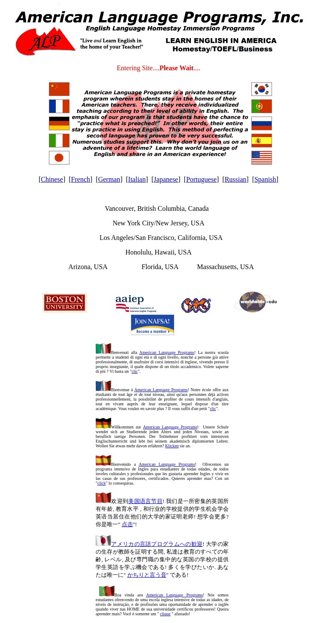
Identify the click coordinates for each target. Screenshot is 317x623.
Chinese (52, 179)
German (109, 179)
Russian (236, 179)
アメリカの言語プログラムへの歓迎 (156, 544)
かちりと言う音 (146, 575)
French (80, 179)
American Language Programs (166, 352)
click (101, 483)
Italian (137, 179)
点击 (127, 524)
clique (165, 613)
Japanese (166, 179)
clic (135, 371)
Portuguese (201, 179)
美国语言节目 (145, 501)
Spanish (265, 179)
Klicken (172, 445)
